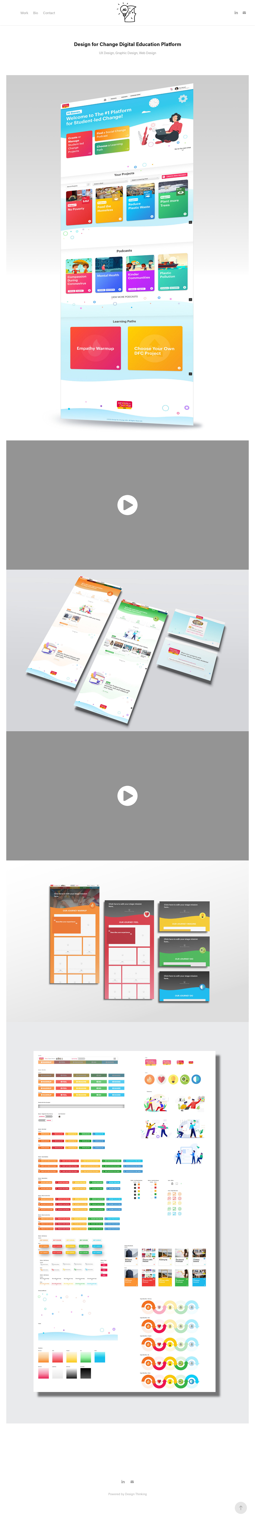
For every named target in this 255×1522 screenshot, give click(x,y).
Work (24, 13)
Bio (35, 13)
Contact (49, 13)
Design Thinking (136, 1494)
